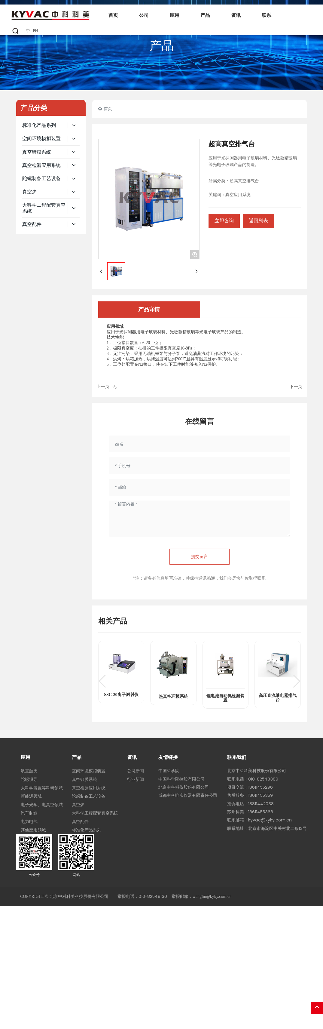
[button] (102, 681)
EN (35, 31)
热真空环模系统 (173, 696)
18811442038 (261, 804)
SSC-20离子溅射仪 (121, 694)
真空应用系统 (238, 195)
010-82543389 (263, 779)
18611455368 (260, 812)
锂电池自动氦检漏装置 (225, 698)
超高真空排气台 (244, 181)
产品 (162, 45)
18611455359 (260, 795)
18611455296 (260, 787)
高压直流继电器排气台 (278, 697)
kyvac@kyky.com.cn (270, 820)
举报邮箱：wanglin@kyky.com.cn (201, 896)
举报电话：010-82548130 (142, 896)
